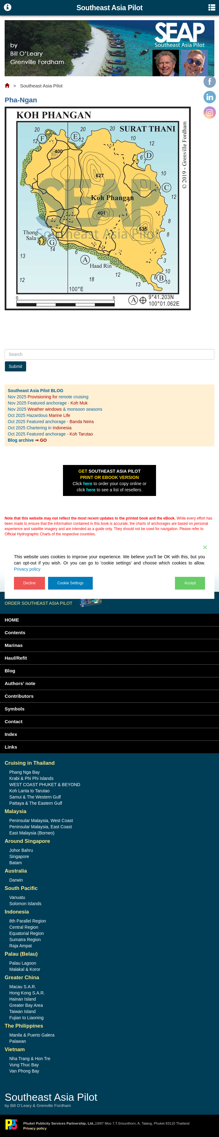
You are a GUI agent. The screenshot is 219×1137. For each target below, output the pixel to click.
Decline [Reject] (29, 583)
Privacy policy (27, 569)
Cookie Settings (70, 583)
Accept (190, 583)
